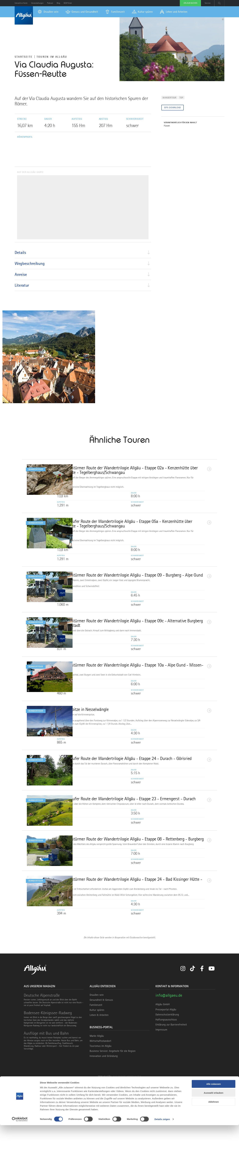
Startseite (23, 56)
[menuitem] (48, 11)
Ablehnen (213, 1132)
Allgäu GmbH (162, 1078)
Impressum (161, 1104)
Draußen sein (97, 1069)
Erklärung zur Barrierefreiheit (171, 1098)
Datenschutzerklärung (167, 1088)
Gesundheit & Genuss (101, 1074)
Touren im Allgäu (52, 56)
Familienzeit (96, 1079)
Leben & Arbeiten (99, 1089)
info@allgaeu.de (168, 1069)
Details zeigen (162, 1150)
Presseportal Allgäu (165, 1083)
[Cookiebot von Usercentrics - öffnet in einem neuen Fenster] (19, 1150)
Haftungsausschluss (166, 1093)
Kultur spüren (97, 1084)
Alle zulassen (213, 1114)
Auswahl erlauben (213, 1123)
